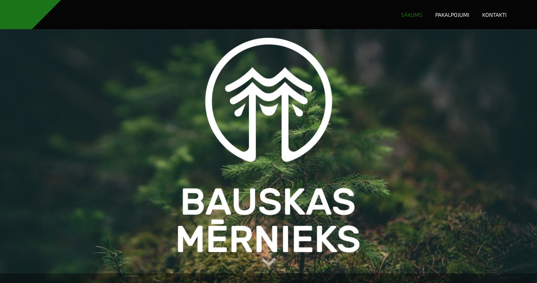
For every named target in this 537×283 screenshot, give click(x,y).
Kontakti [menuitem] (494, 14)
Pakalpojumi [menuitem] (452, 14)
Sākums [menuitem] (411, 14)
